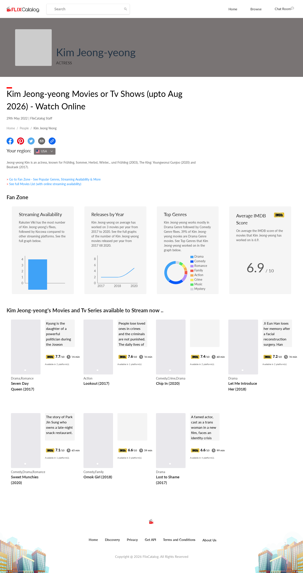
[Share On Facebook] (10, 141)
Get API (150, 540)
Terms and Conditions (179, 540)
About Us (209, 540)
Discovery (112, 540)
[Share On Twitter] (31, 141)
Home (233, 9)
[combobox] (45, 151)
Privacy (132, 540)
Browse (256, 9)
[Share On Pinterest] (20, 141)
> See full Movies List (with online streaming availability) (44, 184)
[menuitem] (233, 9)
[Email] (41, 141)
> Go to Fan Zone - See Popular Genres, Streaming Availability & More (54, 179)
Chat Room (284, 8)
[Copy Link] (52, 141)
